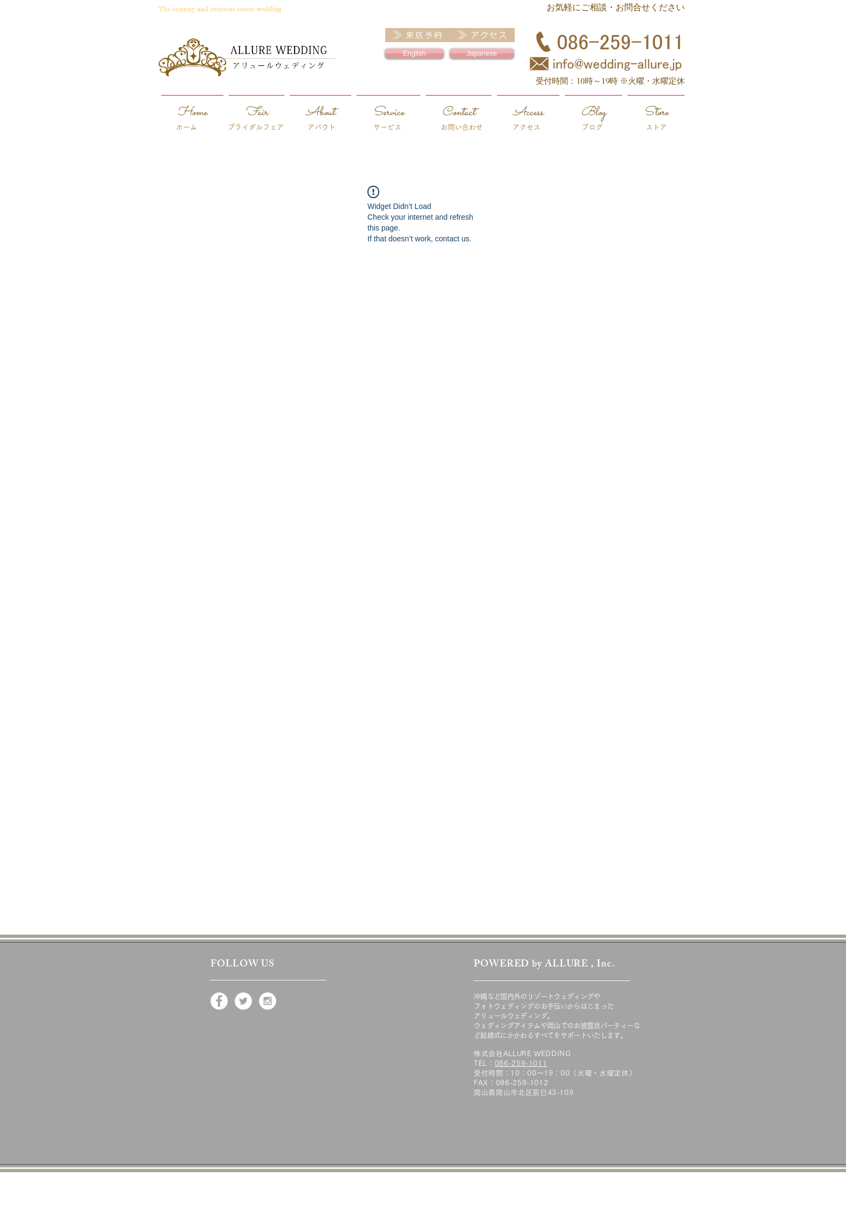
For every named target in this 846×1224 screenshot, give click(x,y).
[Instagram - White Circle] (267, 1001)
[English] (414, 53)
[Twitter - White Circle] (243, 1001)
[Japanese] (482, 53)
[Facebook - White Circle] (219, 1001)
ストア (656, 127)
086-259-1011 (521, 1063)
